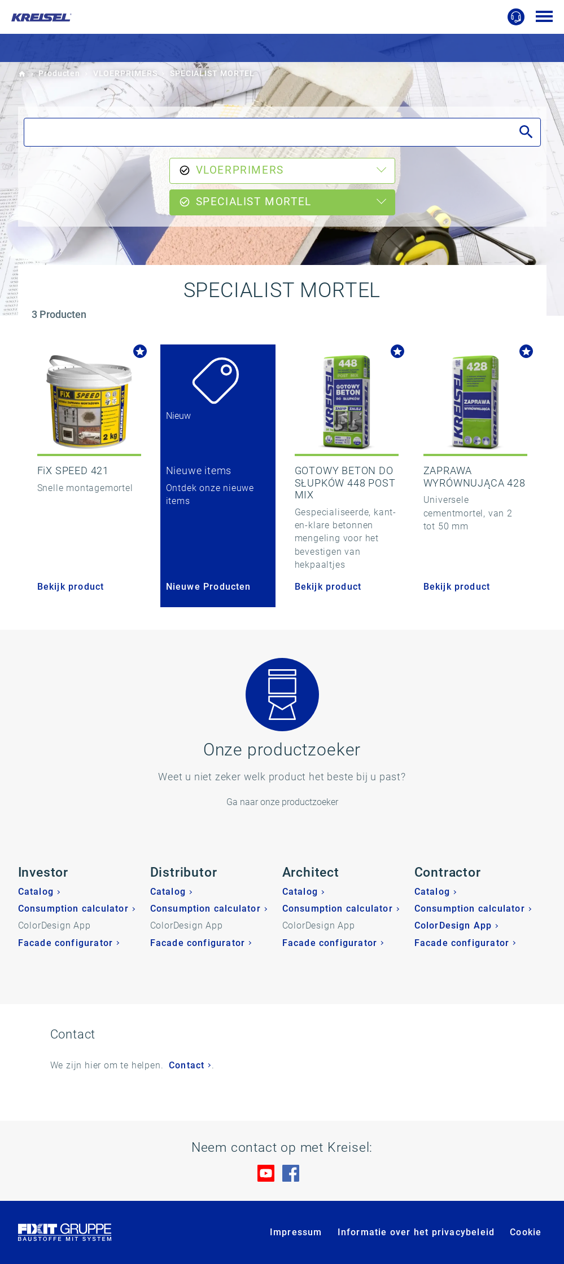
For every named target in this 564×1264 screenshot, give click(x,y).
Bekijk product (70, 586)
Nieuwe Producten (208, 586)
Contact (186, 1065)
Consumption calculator (73, 908)
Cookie (525, 1232)
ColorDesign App (453, 925)
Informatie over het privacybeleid (416, 1232)
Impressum (296, 1232)
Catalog (36, 891)
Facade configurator (65, 943)
